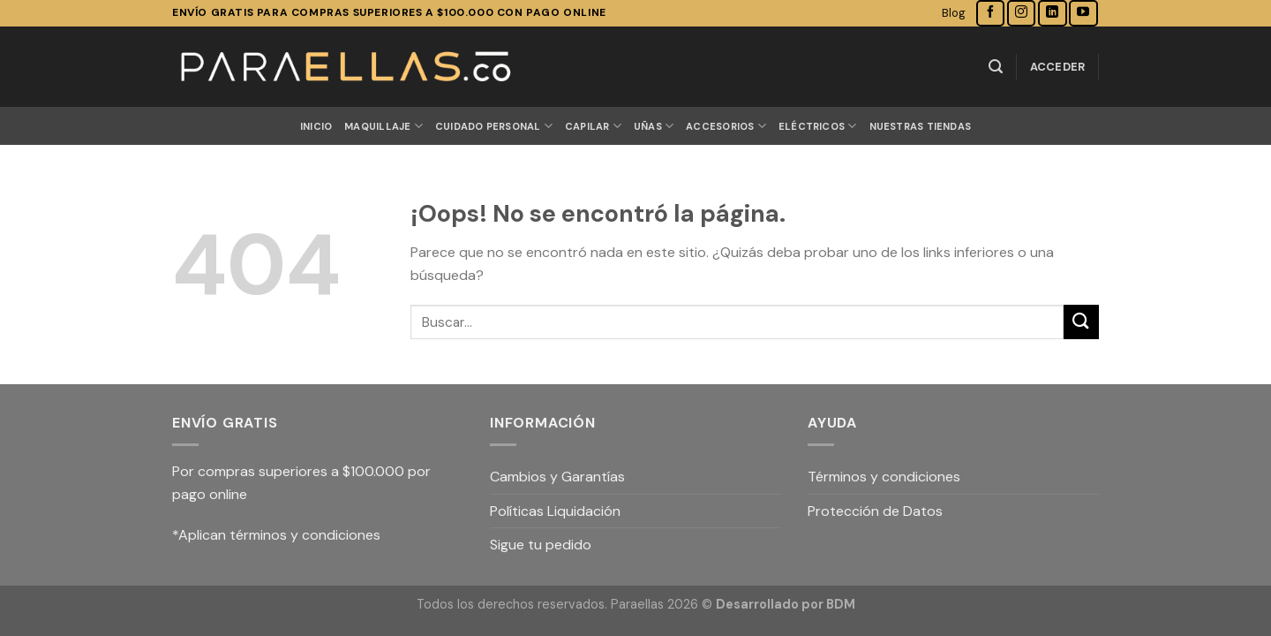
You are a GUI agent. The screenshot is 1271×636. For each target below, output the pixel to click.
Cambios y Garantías (557, 476)
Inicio (316, 126)
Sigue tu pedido (540, 544)
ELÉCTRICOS (817, 125)
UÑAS (653, 125)
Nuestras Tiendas (920, 126)
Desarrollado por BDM (785, 604)
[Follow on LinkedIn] (1052, 13)
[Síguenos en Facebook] (990, 13)
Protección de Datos (875, 511)
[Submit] (1081, 322)
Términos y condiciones (884, 476)
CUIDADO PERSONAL (494, 125)
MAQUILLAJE (383, 125)
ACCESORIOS (726, 125)
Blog (954, 12)
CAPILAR (593, 125)
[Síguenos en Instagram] (1021, 13)
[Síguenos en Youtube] (1083, 13)
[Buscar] (996, 66)
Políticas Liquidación (555, 511)
